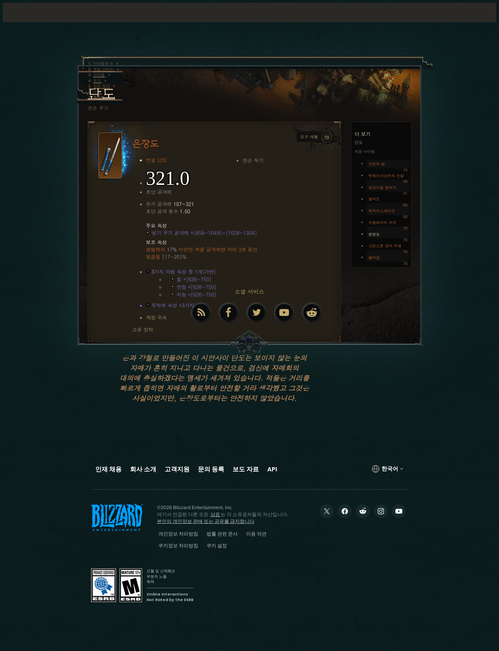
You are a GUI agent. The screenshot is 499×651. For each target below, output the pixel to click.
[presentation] (34, 20)
